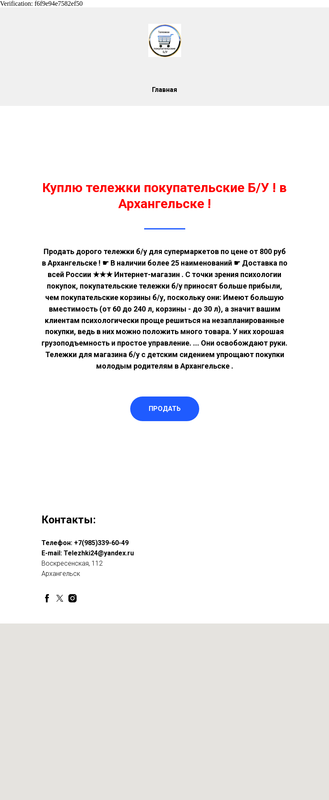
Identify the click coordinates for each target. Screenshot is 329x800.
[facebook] (47, 598)
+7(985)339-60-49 (101, 543)
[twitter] (60, 598)
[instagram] (72, 598)
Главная (164, 90)
